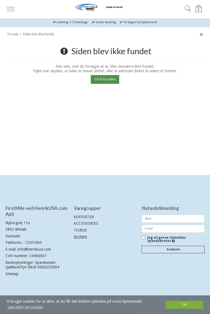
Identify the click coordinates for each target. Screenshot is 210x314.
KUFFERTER (84, 217)
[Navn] (173, 218)
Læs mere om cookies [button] (25, 307)
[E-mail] (173, 228)
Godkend (173, 249)
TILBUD (80, 230)
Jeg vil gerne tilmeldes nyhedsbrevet (166, 239)
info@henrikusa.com (34, 249)
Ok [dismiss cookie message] (184, 305)
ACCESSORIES (86, 223)
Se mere (80, 236)
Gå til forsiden (105, 79)
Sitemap (12, 274)
